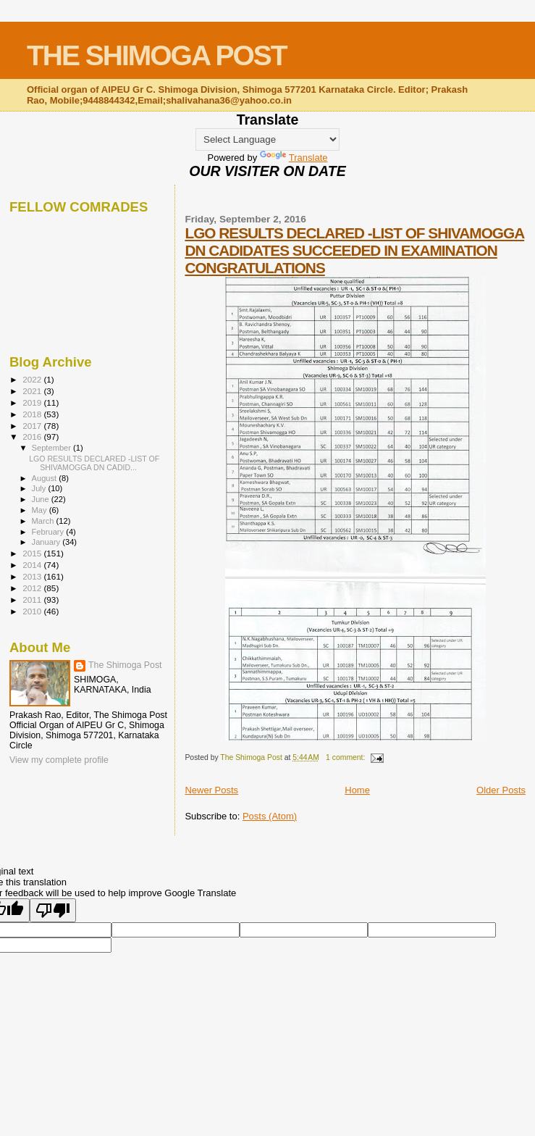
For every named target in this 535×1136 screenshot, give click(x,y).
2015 (32, 553)
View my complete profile (59, 760)
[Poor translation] (53, 910)
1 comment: (346, 757)
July (40, 488)
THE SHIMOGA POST (157, 55)
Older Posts (501, 790)
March (44, 521)
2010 (32, 611)
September (53, 447)
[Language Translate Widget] (267, 139)
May (40, 510)
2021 (32, 391)
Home (357, 790)
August (45, 478)
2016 (32, 436)
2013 (32, 576)
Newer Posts (211, 790)
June (41, 499)
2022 (32, 379)
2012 (32, 588)
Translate (294, 157)
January (47, 542)
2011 (32, 599)
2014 (32, 564)
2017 (32, 425)
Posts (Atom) (270, 816)
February (49, 531)
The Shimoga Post (125, 665)
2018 (32, 414)
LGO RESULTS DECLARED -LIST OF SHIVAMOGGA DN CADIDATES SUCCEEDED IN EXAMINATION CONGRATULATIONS (354, 250)
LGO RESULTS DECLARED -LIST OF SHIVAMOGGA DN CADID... (94, 463)
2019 (32, 402)
